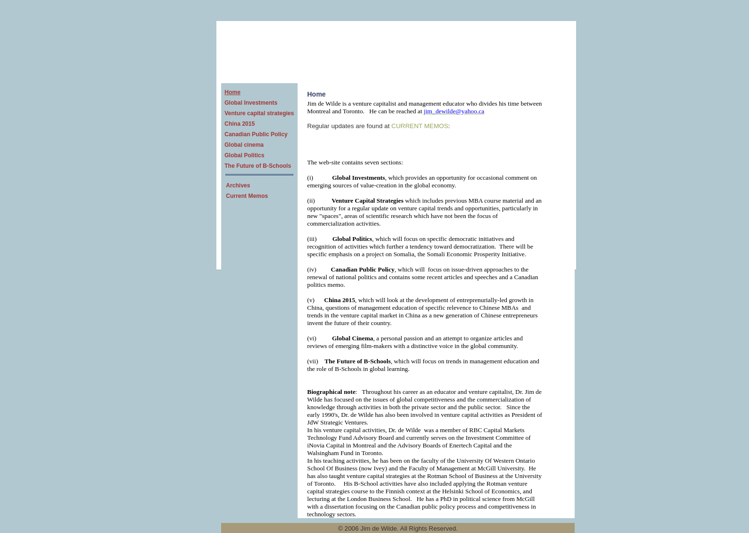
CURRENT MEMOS (419, 126)
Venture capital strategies (259, 113)
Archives (238, 185)
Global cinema (244, 144)
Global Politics (244, 155)
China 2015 (240, 123)
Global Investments (251, 102)
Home (232, 92)
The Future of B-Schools (258, 166)
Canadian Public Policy (256, 134)
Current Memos (247, 196)
